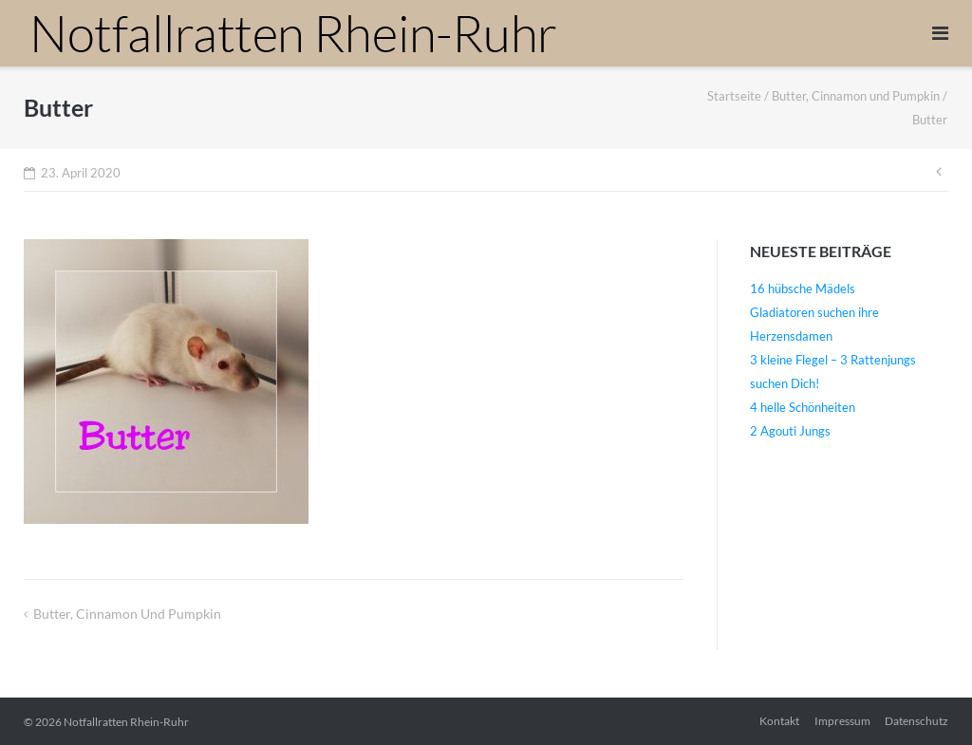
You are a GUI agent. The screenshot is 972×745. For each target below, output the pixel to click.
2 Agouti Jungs (790, 430)
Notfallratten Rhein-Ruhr (126, 722)
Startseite (734, 95)
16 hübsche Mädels (802, 288)
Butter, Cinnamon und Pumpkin (856, 95)
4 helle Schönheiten (802, 407)
